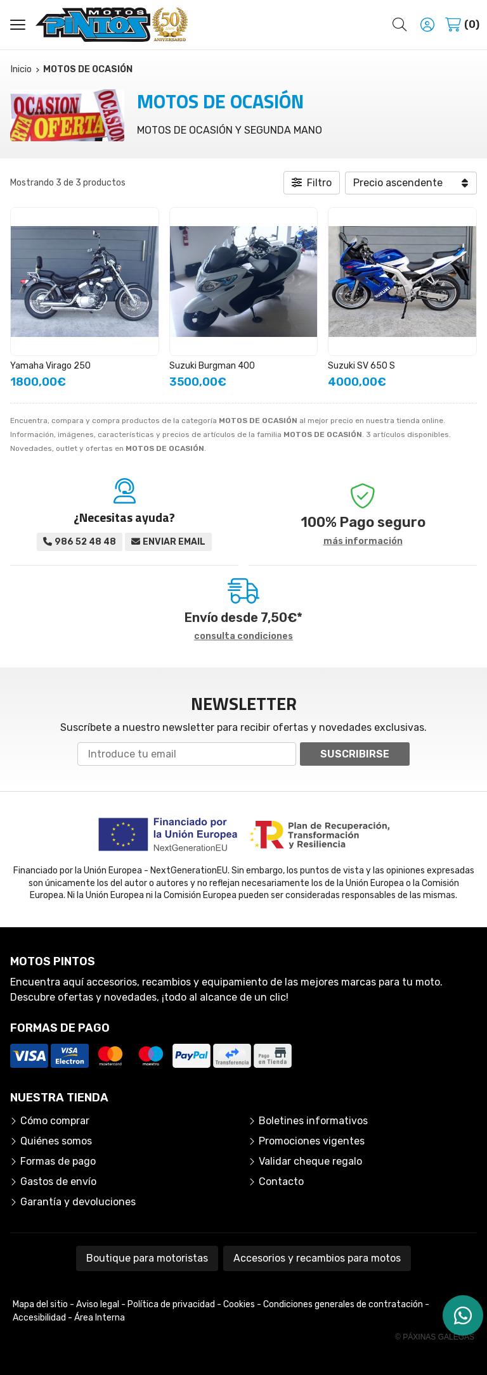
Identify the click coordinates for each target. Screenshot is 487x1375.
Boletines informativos (313, 1121)
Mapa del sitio (40, 1304)
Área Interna (99, 1317)
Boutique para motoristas (147, 1258)
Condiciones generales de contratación (343, 1304)
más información (363, 541)
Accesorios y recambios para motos (317, 1258)
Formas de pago (58, 1161)
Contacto (281, 1181)
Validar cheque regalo (310, 1161)
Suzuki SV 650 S (361, 365)
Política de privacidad (171, 1304)
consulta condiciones (243, 636)
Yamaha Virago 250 (50, 365)
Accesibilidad (39, 1317)
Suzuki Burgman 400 (212, 365)
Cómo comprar (54, 1121)
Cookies (239, 1304)
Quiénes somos (56, 1141)
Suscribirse (354, 754)
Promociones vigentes (312, 1141)
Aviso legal (97, 1304)
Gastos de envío (58, 1181)
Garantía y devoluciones (78, 1202)
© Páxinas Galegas (434, 1337)
